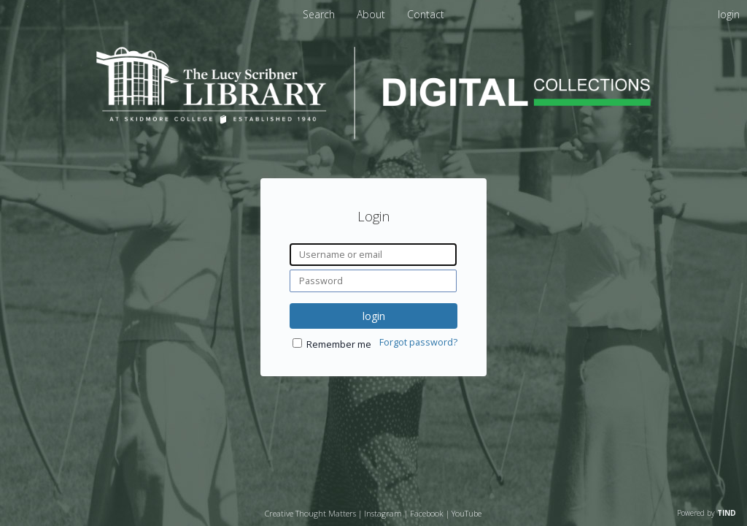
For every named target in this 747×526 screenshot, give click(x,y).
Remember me (338, 344)
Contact (425, 14)
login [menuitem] (729, 14)
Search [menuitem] (319, 14)
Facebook (427, 513)
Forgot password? (418, 342)
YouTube (466, 513)
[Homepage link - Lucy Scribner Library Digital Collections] (373, 135)
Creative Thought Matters (310, 513)
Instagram (383, 513)
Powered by (706, 513)
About (372, 14)
